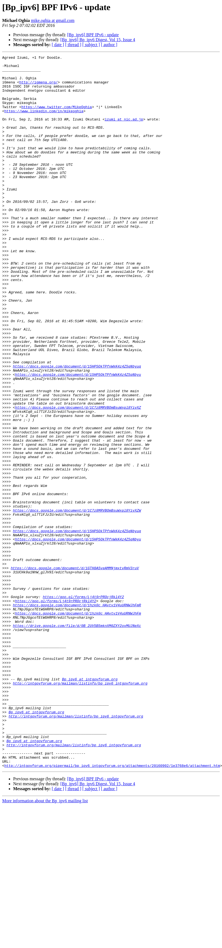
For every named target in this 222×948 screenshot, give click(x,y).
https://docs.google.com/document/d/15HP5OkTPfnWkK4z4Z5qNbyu (78, 438)
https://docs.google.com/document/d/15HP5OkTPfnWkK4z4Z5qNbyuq (77, 428)
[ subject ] (91, 44)
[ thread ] (73, 44)
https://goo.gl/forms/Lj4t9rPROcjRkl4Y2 (83, 705)
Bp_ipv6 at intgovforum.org (89, 804)
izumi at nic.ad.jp (124, 132)
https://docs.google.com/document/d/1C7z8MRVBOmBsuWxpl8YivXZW (77, 601)
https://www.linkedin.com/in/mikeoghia (43, 122)
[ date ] (58, 44)
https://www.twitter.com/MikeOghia (56, 117)
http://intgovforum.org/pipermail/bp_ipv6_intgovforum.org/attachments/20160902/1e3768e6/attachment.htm (112, 907)
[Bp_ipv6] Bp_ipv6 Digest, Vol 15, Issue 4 (97, 39)
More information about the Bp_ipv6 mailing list (45, 943)
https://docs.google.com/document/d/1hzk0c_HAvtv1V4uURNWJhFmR (77, 715)
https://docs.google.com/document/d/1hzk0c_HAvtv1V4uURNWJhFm (78, 725)
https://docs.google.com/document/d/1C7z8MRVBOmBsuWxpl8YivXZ (78, 478)
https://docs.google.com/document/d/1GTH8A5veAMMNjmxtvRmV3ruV (75, 670)
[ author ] (109, 44)
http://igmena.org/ (38, 87)
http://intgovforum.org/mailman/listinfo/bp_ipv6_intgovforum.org (80, 809)
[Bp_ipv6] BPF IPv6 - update (93, 34)
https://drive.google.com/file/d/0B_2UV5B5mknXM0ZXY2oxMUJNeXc (77, 739)
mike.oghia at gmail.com (52, 20)
